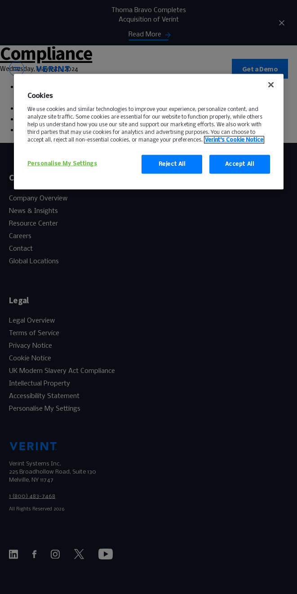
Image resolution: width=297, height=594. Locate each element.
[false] (271, 85)
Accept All (239, 164)
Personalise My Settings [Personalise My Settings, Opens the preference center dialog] (62, 164)
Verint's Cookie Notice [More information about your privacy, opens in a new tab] (234, 140)
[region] (149, 132)
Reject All (172, 164)
